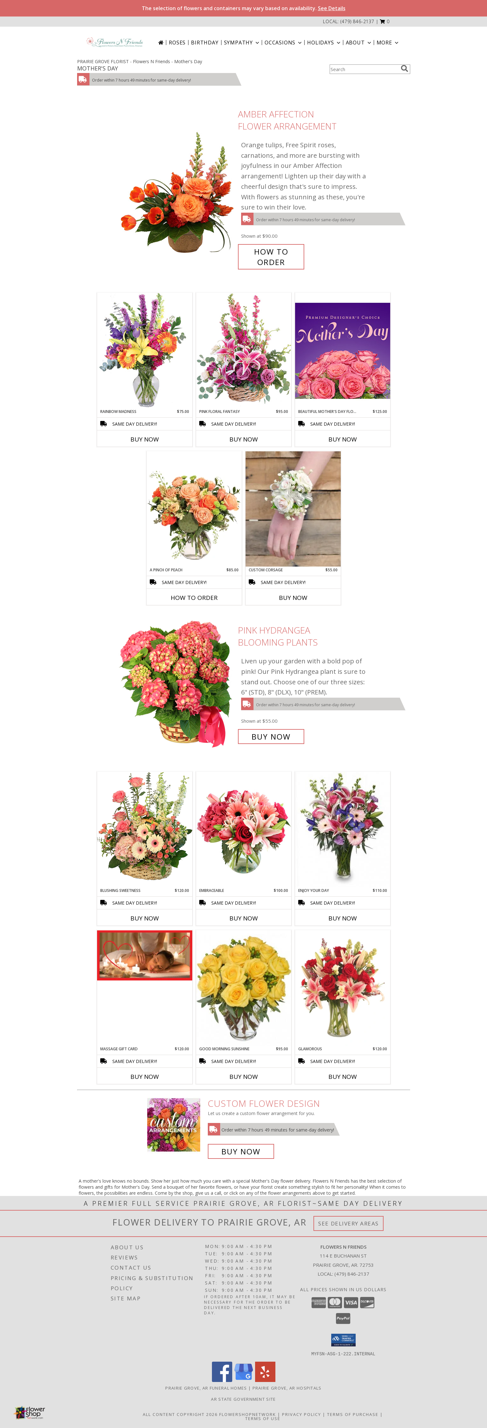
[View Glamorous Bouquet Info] (342, 988)
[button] (385, 21)
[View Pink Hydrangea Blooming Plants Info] (176, 684)
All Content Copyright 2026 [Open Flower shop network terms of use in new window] (180, 1414)
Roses (177, 42)
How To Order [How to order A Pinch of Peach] (194, 598)
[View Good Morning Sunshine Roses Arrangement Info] (243, 988)
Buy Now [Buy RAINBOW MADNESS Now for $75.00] (144, 439)
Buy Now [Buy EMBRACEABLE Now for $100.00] (243, 918)
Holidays (324, 42)
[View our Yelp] (265, 1380)
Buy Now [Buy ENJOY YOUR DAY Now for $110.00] (342, 918)
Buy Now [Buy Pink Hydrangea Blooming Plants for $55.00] (271, 736)
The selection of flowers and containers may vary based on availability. (244, 8)
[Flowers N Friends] (114, 42)
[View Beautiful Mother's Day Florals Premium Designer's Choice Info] (342, 350)
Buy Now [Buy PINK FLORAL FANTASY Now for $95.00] (243, 439)
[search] (404, 68)
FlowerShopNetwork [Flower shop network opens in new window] (247, 1414)
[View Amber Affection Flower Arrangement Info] (176, 188)
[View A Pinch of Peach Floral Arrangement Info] (194, 509)
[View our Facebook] (222, 1380)
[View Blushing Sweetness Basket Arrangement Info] (144, 829)
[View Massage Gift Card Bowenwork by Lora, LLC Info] (144, 955)
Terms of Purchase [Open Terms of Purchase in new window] (352, 1414)
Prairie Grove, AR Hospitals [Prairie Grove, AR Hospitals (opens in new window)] (287, 1388)
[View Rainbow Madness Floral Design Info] (144, 350)
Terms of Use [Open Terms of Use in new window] (262, 1418)
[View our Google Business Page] (244, 1380)
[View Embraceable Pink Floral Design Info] (243, 829)
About (359, 42)
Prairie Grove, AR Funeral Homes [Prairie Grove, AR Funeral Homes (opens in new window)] (206, 1388)
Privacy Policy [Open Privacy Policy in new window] (301, 1414)
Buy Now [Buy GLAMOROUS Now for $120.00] (342, 1077)
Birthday (204, 42)
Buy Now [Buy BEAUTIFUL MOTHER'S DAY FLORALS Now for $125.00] (342, 439)
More (388, 42)
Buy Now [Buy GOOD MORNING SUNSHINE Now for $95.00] (243, 1077)
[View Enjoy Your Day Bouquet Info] (342, 829)
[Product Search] (364, 69)
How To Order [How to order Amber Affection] (271, 256)
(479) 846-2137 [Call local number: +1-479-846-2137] (357, 21)
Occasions (284, 42)
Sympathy (242, 42)
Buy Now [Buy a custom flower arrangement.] (240, 1151)
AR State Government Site (243, 1399)
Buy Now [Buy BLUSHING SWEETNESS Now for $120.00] (144, 918)
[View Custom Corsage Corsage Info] (293, 509)
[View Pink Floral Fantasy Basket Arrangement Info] (243, 350)
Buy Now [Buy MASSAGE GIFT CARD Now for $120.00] (144, 1077)
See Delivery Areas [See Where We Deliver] (348, 1223)
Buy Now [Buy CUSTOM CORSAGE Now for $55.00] (293, 598)
